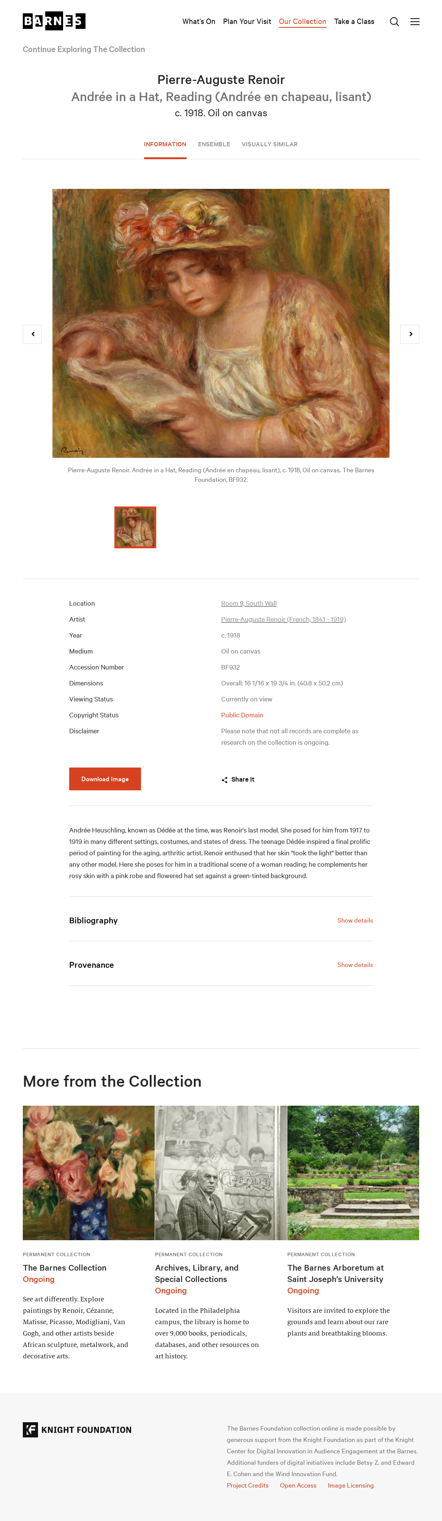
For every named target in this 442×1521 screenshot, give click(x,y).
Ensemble (214, 143)
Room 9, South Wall (249, 602)
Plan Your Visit (247, 20)
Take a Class (354, 20)
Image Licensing (351, 1484)
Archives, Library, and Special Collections (197, 1273)
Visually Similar (270, 143)
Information (165, 143)
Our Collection (302, 20)
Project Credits (248, 1484)
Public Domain (242, 714)
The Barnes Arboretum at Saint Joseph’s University (335, 1273)
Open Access (298, 1484)
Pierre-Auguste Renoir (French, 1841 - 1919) (283, 618)
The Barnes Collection (64, 1267)
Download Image (105, 778)
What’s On (198, 20)
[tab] (221, 920)
